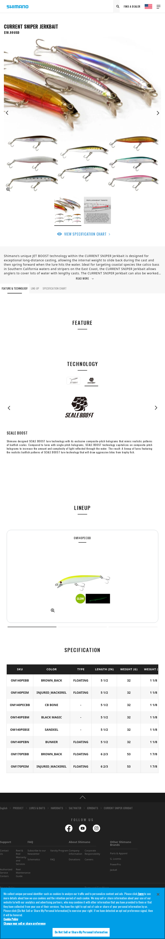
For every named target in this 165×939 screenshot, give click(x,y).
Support (5, 842)
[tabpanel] (82, 576)
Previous (7, 113)
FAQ (30, 842)
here (141, 894)
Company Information (75, 852)
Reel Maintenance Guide (23, 873)
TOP (82, 797)
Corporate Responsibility (92, 852)
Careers (89, 859)
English (3, 808)
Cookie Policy (10, 919)
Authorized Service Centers (6, 873)
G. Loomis (115, 858)
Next (158, 113)
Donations (74, 859)
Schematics (33, 859)
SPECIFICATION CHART (55, 288)
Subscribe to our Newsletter (36, 852)
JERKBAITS (92, 808)
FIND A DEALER (132, 6)
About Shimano (79, 842)
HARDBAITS (57, 808)
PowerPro (115, 864)
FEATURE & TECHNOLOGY (14, 288)
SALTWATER (75, 808)
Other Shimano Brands (120, 843)
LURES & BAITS (37, 808)
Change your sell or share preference (24, 923)
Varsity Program (59, 850)
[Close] (158, 894)
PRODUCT (18, 808)
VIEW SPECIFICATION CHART (85, 234)
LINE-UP (35, 288)
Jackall (113, 869)
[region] (82, 913)
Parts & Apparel (118, 853)
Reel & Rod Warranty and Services (21, 857)
